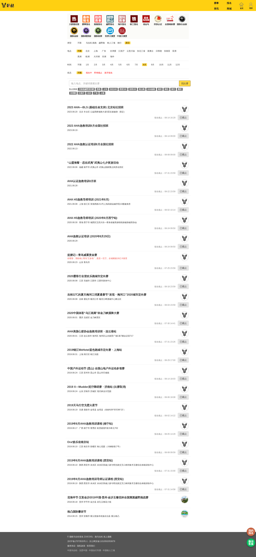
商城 (229, 8)
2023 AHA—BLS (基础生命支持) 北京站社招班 (95, 107)
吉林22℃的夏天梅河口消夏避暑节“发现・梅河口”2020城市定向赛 (106, 294)
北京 (88, 51)
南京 (160, 89)
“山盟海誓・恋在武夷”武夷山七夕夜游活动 (93, 162)
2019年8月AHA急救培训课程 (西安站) (90, 460)
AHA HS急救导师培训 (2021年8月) (88, 199)
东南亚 (167, 51)
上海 (96, 51)
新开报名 (108, 73)
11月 (169, 65)
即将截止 (98, 73)
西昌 (98, 89)
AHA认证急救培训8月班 (81, 181)
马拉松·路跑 (91, 43)
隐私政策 (81, 546)
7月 (136, 65)
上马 (105, 89)
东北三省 (141, 51)
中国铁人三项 (109, 550)
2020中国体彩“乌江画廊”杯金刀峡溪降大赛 (93, 313)
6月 (128, 65)
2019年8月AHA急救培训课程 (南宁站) (90, 423)
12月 (178, 65)
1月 (87, 65)
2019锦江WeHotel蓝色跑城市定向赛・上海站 (94, 349)
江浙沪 (121, 51)
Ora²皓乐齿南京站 (78, 442)
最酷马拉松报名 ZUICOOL (81, 537)
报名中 (89, 73)
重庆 (180, 89)
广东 (104, 51)
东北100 (113, 89)
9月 (152, 65)
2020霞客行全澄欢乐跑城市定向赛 (88, 276)
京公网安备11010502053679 (102, 541)
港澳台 (150, 51)
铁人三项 (111, 43)
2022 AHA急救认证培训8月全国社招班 (90, 144)
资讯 (216, 8)
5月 (120, 65)
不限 (79, 43)
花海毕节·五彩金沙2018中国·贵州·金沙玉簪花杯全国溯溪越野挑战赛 (108, 497)
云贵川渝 (131, 51)
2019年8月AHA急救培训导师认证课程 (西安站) (95, 479)
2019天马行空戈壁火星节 (82, 405)
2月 (95, 65)
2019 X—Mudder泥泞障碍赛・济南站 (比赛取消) (96, 386)
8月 (144, 65)
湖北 (166, 89)
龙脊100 (132, 89)
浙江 (173, 89)
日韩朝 (159, 51)
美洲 (79, 56)
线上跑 (141, 89)
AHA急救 (151, 89)
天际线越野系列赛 (86, 89)
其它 (128, 43)
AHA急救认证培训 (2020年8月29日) (89, 236)
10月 (161, 65)
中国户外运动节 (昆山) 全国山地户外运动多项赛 (96, 368)
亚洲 (174, 51)
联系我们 (91, 546)
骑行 (119, 43)
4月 (112, 65)
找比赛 (184, 83)
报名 (229, 3)
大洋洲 (97, 56)
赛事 (216, 3)
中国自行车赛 (95, 550)
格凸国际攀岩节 (76, 511)
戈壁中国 (83, 550)
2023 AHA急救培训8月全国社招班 (87, 125)
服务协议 (71, 546)
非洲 (104, 56)
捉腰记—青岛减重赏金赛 (82, 255)
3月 (103, 65)
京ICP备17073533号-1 (77, 541)
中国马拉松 (72, 550)
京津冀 (113, 51)
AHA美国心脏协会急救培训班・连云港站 (91, 331)
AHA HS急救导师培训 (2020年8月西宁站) (92, 218)
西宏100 (123, 89)
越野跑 (102, 43)
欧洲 (88, 56)
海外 (112, 56)
